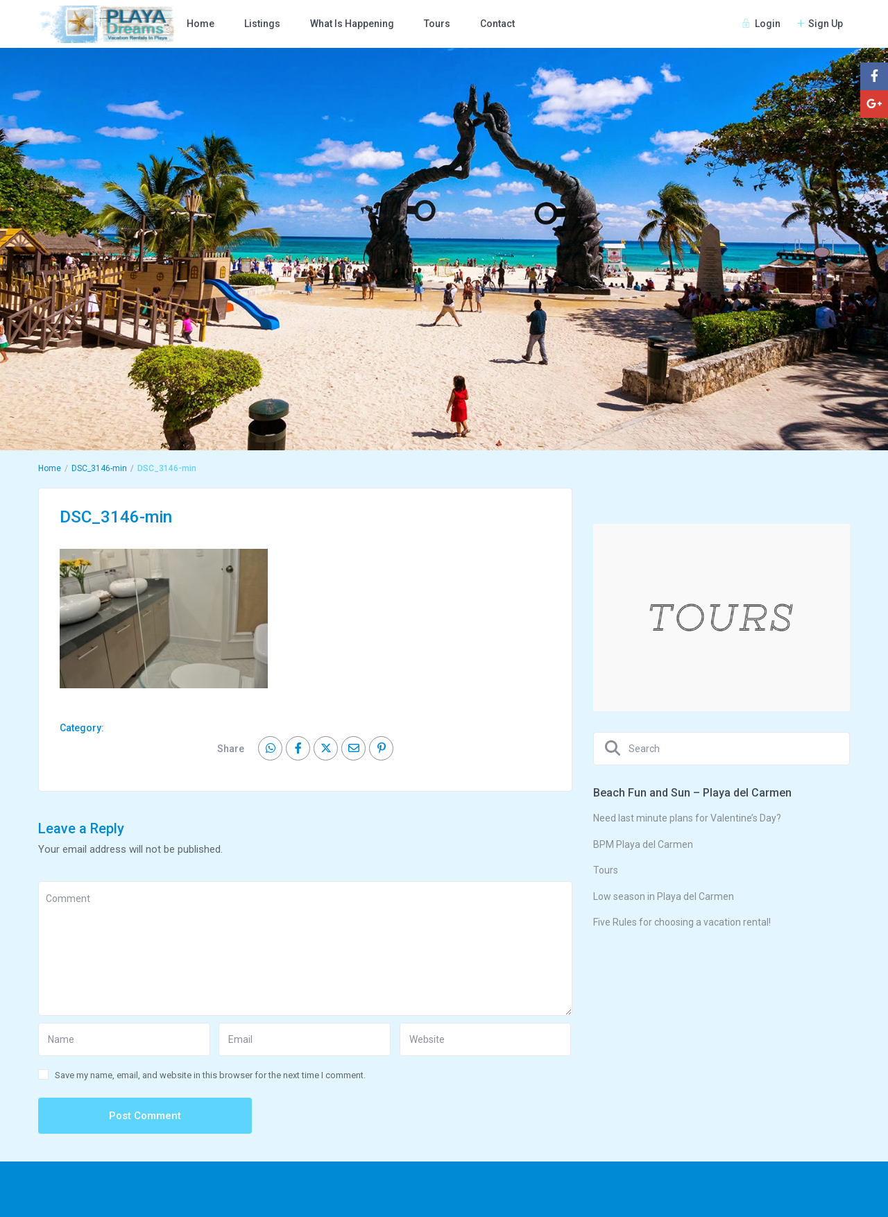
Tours (437, 23)
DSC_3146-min (99, 468)
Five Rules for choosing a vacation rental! (682, 922)
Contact (497, 23)
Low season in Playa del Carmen (663, 896)
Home (200, 23)
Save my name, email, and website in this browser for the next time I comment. (210, 1075)
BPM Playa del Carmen (643, 844)
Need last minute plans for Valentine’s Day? (687, 818)
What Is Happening (352, 23)
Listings (262, 23)
